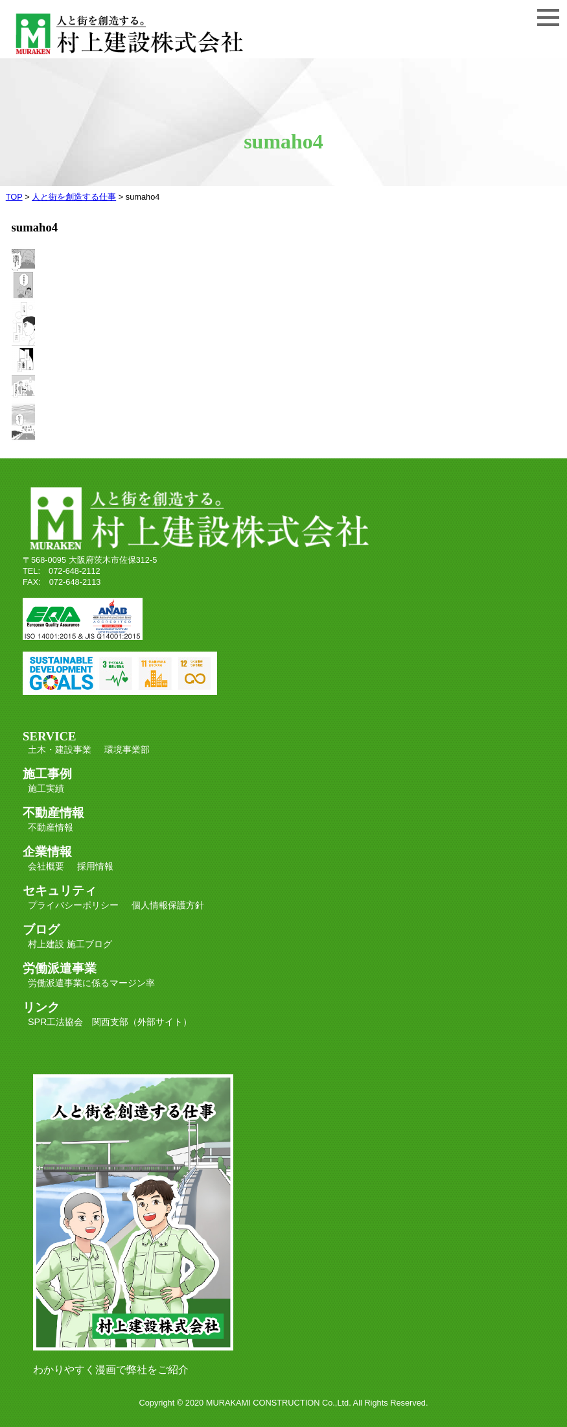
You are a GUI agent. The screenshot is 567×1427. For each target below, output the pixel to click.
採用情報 (95, 866)
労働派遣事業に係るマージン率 (91, 983)
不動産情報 (50, 827)
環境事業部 (127, 749)
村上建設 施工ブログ (70, 944)
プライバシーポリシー (73, 905)
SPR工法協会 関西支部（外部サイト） (110, 1022)
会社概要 (46, 866)
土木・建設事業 (59, 749)
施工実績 (46, 788)
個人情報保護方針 (168, 905)
